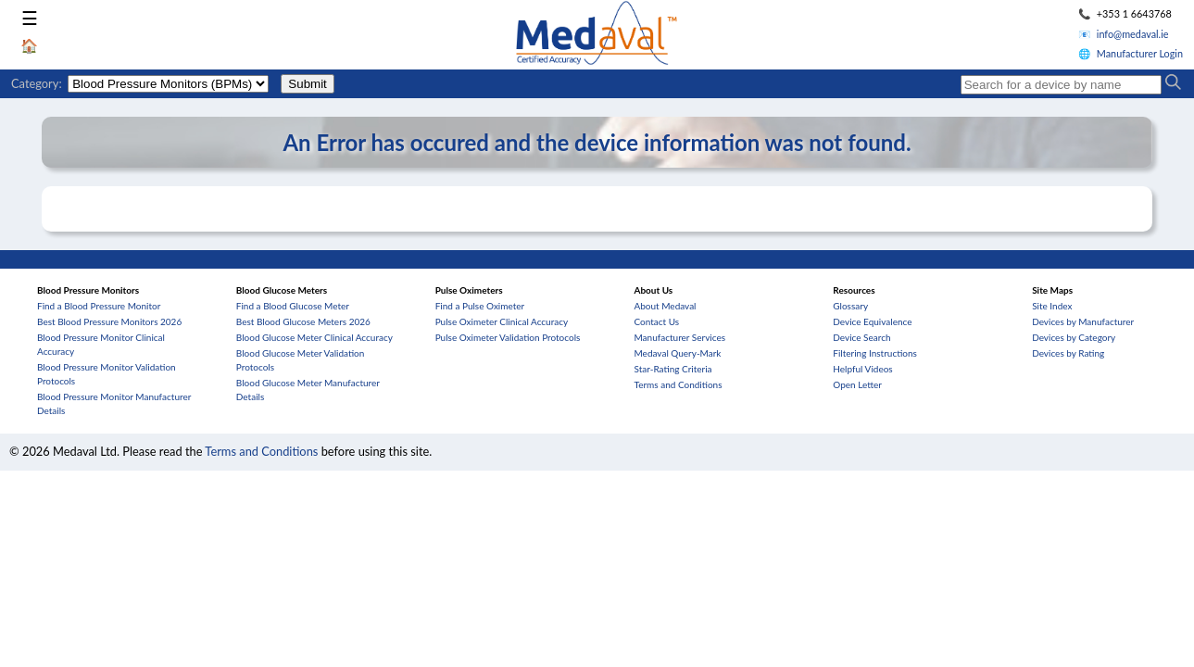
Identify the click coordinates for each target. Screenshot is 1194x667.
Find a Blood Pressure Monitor (98, 305)
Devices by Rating (1068, 353)
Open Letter (857, 384)
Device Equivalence (872, 321)
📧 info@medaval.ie (1123, 34)
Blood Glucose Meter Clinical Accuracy (314, 337)
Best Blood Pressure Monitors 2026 (109, 321)
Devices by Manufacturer (1083, 321)
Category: (36, 83)
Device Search (861, 337)
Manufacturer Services (679, 337)
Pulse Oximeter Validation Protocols (508, 337)
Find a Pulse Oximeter (480, 305)
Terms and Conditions (678, 384)
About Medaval (665, 305)
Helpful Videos (862, 368)
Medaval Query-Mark (677, 353)
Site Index (1052, 305)
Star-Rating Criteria (672, 368)
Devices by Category (1073, 337)
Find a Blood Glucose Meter (292, 305)
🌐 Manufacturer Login (1130, 53)
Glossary (850, 305)
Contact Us (656, 321)
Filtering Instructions (875, 353)
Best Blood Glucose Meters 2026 (303, 321)
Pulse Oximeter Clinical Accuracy (501, 321)
